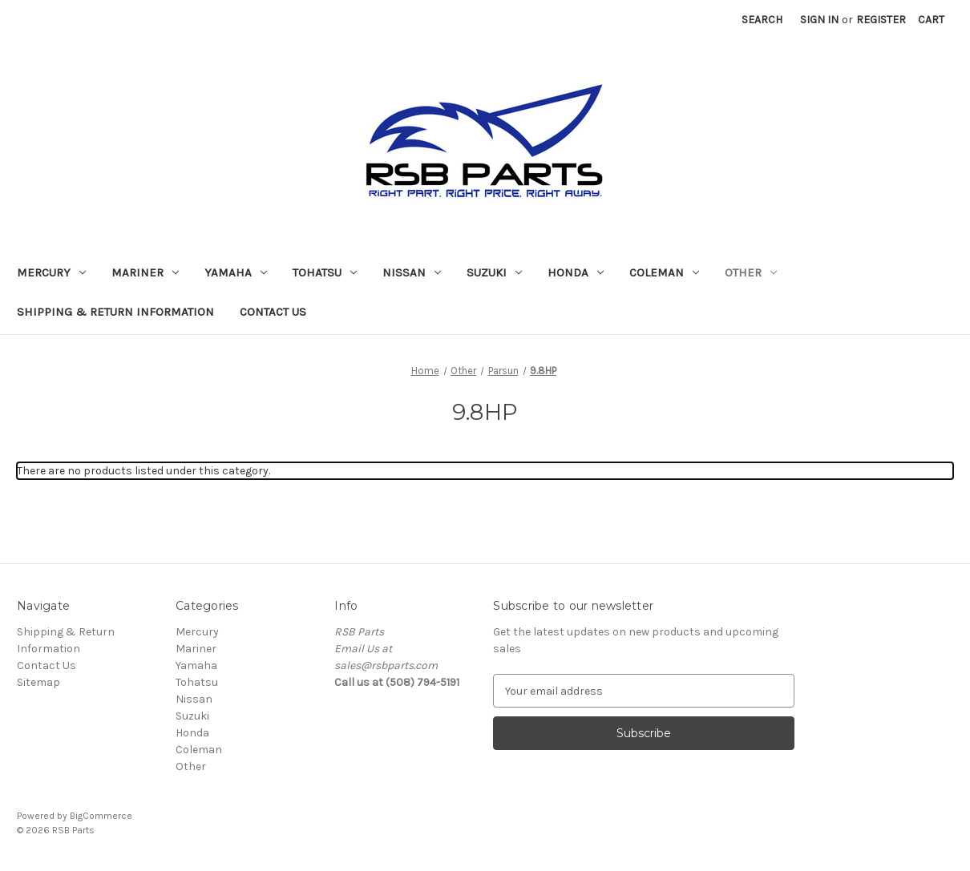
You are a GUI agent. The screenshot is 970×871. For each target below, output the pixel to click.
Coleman (664, 272)
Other (751, 272)
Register (881, 19)
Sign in (819, 19)
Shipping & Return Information (115, 311)
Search (762, 19)
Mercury (51, 272)
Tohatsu (325, 272)
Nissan (411, 272)
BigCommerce (101, 815)
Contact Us (273, 311)
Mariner (145, 272)
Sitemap (38, 682)
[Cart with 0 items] (931, 19)
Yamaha (235, 272)
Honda (576, 272)
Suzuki (494, 272)
